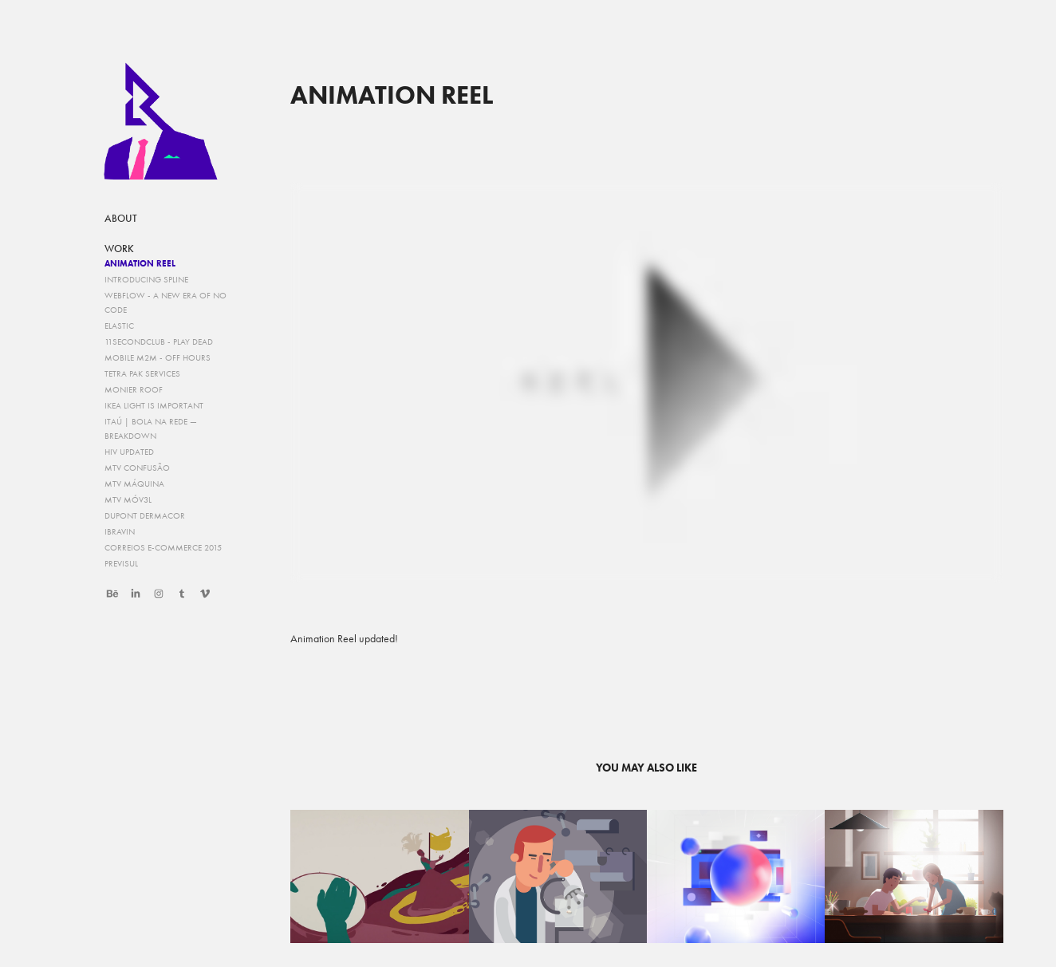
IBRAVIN (119, 532)
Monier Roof (133, 390)
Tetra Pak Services (142, 374)
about (120, 218)
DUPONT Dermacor (144, 516)
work (119, 249)
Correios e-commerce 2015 (163, 548)
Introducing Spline (146, 279)
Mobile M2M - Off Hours (157, 358)
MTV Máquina (134, 484)
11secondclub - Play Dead (158, 342)
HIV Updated (129, 452)
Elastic (119, 326)
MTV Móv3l (128, 500)
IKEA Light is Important (153, 406)
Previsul (121, 563)
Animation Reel (139, 263)
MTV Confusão (137, 468)
